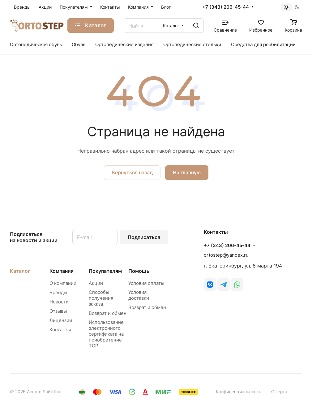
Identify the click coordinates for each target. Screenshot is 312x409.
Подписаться (144, 237)
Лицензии (60, 320)
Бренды (58, 292)
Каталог (20, 271)
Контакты (60, 330)
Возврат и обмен (107, 313)
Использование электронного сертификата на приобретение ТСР (106, 334)
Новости (59, 302)
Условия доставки (138, 295)
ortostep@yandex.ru (226, 255)
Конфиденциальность (238, 391)
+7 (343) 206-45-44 (225, 7)
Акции (96, 283)
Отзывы (58, 311)
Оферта (279, 391)
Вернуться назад (132, 172)
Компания (61, 271)
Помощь (138, 271)
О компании (62, 283)
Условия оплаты (146, 283)
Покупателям (105, 271)
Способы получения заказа (101, 298)
